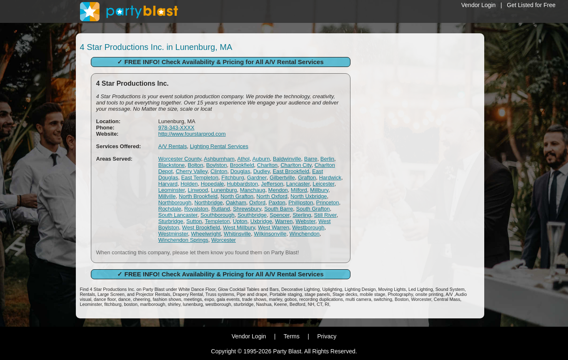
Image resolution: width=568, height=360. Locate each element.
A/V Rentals (172, 146)
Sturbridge (170, 221)
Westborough (308, 227)
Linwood (198, 190)
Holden (189, 184)
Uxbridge (261, 221)
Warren (284, 221)
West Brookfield (201, 227)
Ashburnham (219, 159)
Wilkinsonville (270, 234)
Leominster (171, 190)
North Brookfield (198, 196)
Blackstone (171, 165)
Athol (243, 159)
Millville (167, 196)
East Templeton (199, 177)
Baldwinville (287, 159)
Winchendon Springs (183, 240)
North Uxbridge (308, 196)
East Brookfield (291, 171)
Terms (292, 336)
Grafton (307, 177)
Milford (299, 190)
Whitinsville (237, 234)
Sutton (194, 221)
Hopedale (212, 184)
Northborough (175, 202)
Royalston (196, 209)
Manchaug (252, 190)
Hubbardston (242, 184)
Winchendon (305, 234)
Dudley (261, 171)
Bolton (195, 165)
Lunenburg (224, 190)
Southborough (217, 215)
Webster (305, 221)
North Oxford (271, 196)
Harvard (168, 184)
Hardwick (330, 177)
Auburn (261, 159)
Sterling (302, 215)
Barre (311, 159)
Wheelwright (206, 234)
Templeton (217, 221)
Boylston (216, 165)
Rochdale (169, 209)
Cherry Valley (192, 171)
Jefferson (272, 184)
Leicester (323, 184)
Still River (325, 215)
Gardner (257, 177)
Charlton (267, 165)
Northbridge (208, 202)
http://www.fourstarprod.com (192, 134)
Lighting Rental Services (219, 146)
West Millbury (239, 227)
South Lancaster (178, 215)
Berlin (327, 159)
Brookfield (242, 165)
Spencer (280, 215)
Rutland (220, 209)
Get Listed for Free (531, 5)
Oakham (236, 202)
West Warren (273, 227)
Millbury (319, 190)
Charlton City (295, 165)
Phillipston (300, 202)
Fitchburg (232, 177)
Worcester (223, 240)
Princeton (327, 202)
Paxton (276, 202)
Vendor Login (478, 5)
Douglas (240, 171)
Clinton (218, 171)
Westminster (173, 234)
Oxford (257, 202)
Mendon (278, 190)
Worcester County (179, 159)
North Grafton (236, 196)
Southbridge (252, 215)
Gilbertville (282, 177)
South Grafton (313, 209)
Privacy (326, 336)
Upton (240, 221)
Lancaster (298, 184)
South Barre (278, 209)
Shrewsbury (247, 209)
